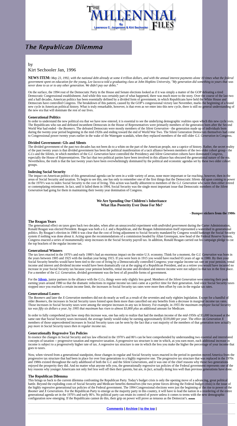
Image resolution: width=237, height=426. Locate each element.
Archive (132, 408)
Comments (115, 408)
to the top (147, 408)
